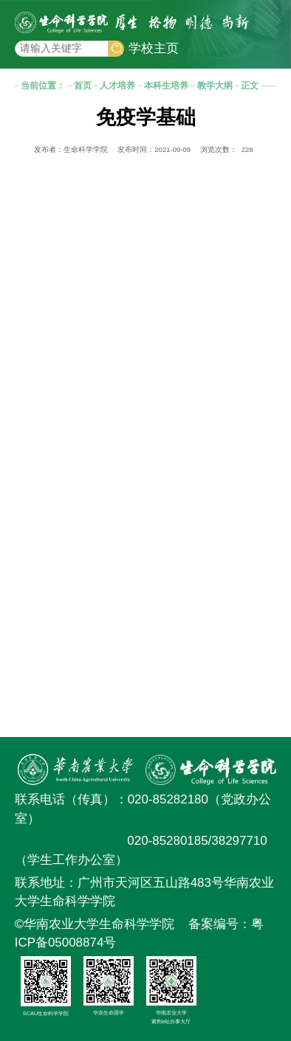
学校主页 (154, 48)
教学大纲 (215, 85)
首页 (83, 85)
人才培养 (117, 85)
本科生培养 (166, 85)
